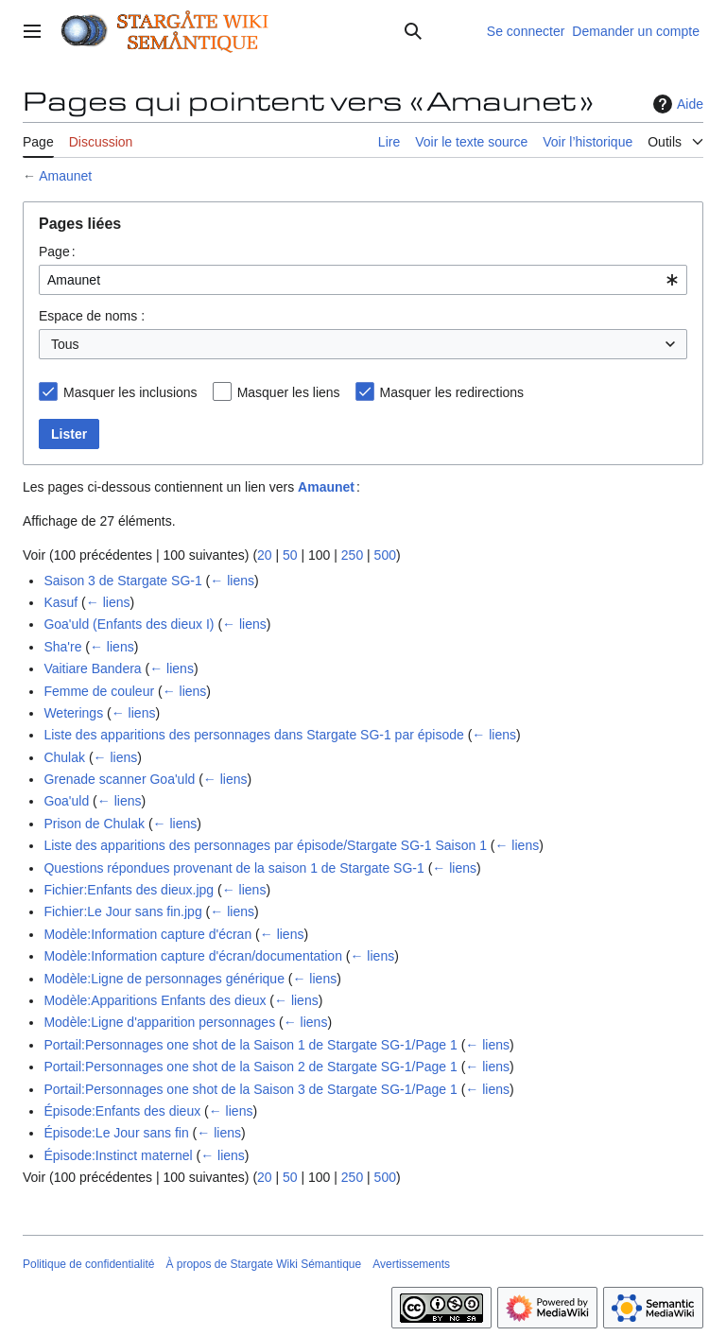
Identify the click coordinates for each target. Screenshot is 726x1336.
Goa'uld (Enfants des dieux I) (128, 624)
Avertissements (411, 1264)
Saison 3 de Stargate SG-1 (122, 580)
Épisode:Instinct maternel (117, 1155)
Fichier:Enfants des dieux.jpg (128, 889)
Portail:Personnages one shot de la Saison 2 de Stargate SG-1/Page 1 (250, 1066)
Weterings (73, 712)
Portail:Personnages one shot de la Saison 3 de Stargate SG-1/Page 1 (250, 1089)
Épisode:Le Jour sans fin (115, 1132)
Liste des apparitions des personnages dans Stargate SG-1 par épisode (253, 734)
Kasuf (60, 602)
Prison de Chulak (94, 823)
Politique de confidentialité (88, 1264)
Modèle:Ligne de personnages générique (164, 978)
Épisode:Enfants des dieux (121, 1111)
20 (264, 555)
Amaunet (65, 175)
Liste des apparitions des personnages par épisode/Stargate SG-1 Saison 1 (265, 845)
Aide (675, 104)
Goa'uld (66, 800)
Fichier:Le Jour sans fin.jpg (122, 911)
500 (385, 555)
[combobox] (363, 280)
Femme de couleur (98, 691)
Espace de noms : (92, 315)
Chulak (64, 757)
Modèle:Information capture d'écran (147, 934)
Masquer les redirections (452, 392)
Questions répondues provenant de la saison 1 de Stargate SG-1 (233, 868)
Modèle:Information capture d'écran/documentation (192, 955)
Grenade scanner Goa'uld (119, 779)
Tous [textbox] (65, 344)
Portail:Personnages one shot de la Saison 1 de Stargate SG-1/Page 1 (250, 1044)
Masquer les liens (288, 392)
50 (290, 555)
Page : (57, 251)
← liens (232, 580)
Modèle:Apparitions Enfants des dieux (154, 1000)
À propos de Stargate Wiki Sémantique (263, 1264)
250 (352, 555)
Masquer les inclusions (130, 392)
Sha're (62, 646)
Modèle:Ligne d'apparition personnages (159, 1022)
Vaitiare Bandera (92, 668)
